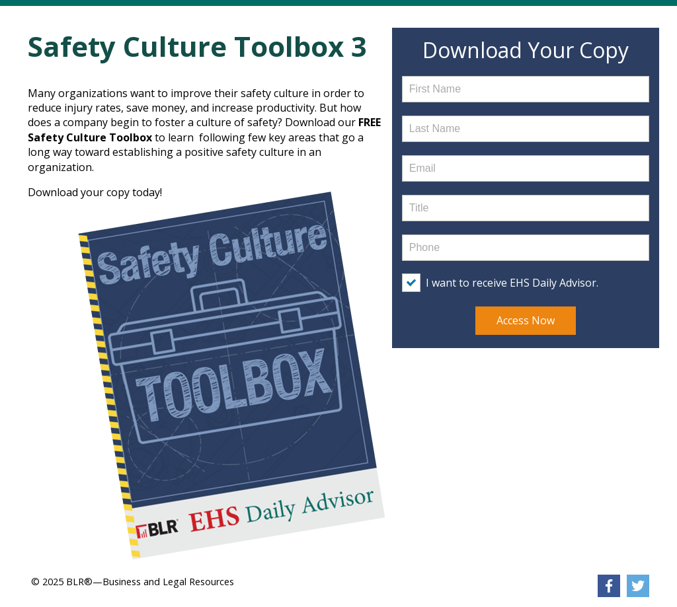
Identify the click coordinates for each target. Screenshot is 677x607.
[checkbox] (503, 282)
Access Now (526, 320)
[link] (609, 586)
